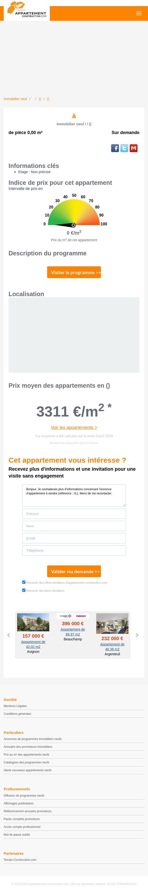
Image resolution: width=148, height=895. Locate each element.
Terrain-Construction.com (20, 860)
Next (137, 635)
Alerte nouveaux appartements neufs (28, 770)
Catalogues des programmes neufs (26, 762)
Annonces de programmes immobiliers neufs (33, 739)
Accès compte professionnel (22, 827)
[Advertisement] (74, 60)
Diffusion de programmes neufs (24, 795)
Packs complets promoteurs (22, 819)
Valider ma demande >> (75, 571)
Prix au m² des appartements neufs (26, 754)
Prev (9, 635)
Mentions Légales (15, 706)
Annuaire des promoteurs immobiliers (28, 747)
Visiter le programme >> (76, 272)
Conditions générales (17, 714)
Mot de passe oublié (17, 834)
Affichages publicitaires (19, 803)
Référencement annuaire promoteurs (28, 811)
